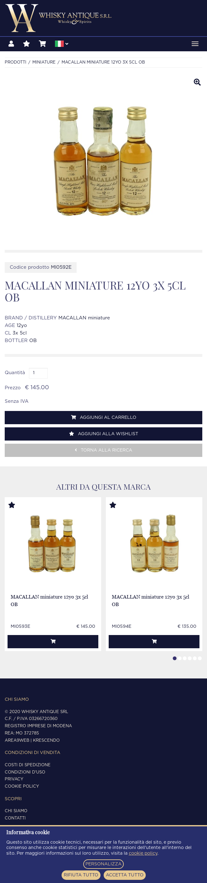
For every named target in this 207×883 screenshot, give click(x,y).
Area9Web (17, 741)
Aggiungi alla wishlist (103, 433)
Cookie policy (22, 787)
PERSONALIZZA (103, 864)
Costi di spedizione (28, 765)
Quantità (15, 372)
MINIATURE (44, 62)
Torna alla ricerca (103, 450)
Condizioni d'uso (25, 772)
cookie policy (143, 853)
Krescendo (46, 741)
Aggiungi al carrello (103, 417)
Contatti (15, 818)
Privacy (14, 779)
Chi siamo (16, 811)
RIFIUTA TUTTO (81, 875)
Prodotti (15, 62)
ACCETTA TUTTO (125, 875)
